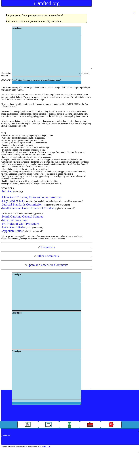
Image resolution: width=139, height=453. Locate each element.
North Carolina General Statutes (22, 216)
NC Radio (8, 191)
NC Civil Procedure (15, 220)
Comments (46, 247)
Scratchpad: (46, 55)
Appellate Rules (12, 231)
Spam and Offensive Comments (46, 265)
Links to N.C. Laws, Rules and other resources (32, 197)
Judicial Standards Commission (22, 204)
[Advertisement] (46, 55)
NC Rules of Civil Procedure (20, 223)
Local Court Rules (14, 227)
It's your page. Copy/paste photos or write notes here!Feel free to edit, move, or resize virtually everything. (34, 18)
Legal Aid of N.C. (13, 201)
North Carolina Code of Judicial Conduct (28, 208)
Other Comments (46, 256)
